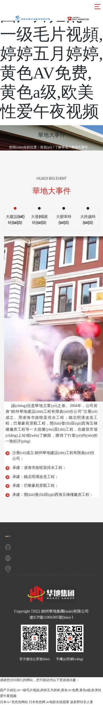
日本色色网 (37, 702)
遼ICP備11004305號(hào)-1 (51, 617)
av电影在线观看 (57, 702)
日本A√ (5, 702)
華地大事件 (79, 147)
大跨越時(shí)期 (88, 220)
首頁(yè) (46, 147)
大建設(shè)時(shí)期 (15, 220)
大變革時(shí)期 (63, 220)
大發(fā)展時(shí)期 (39, 220)
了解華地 (61, 147)
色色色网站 (20, 702)
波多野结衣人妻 (81, 702)
